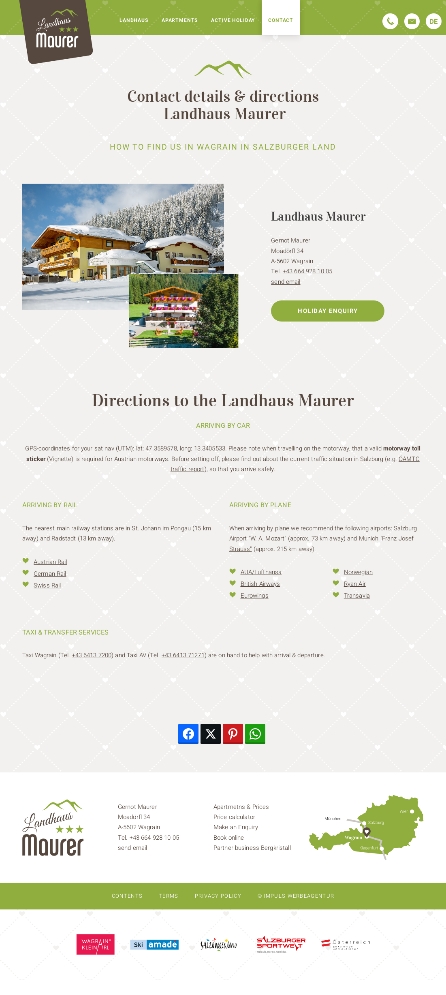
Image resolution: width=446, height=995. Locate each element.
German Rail (50, 573)
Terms (169, 896)
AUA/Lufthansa (261, 572)
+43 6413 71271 (183, 655)
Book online (228, 837)
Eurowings (255, 595)
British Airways (260, 583)
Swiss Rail (47, 585)
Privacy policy (218, 896)
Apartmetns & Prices (241, 806)
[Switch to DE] (434, 21)
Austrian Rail (50, 562)
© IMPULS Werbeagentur (296, 896)
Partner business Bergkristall (252, 847)
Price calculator (234, 817)
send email (285, 281)
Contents (127, 896)
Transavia (357, 595)
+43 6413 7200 (92, 655)
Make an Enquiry (235, 827)
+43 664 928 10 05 (307, 271)
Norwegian (358, 572)
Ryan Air (355, 583)
